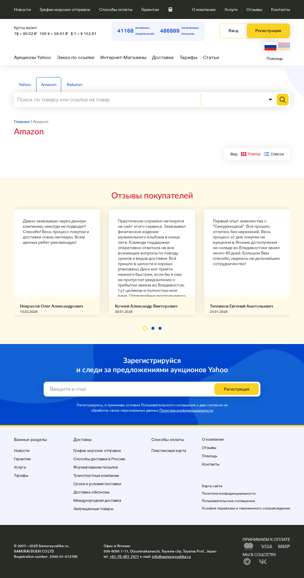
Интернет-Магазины (123, 57)
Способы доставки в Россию (99, 459)
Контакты (280, 9)
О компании (204, 9)
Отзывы (254, 9)
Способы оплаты (115, 9)
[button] (145, 328)
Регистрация (268, 30)
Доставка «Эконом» (91, 492)
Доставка (163, 57)
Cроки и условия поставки (97, 484)
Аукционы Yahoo (32, 57)
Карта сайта (212, 486)
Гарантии (150, 9)
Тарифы (188, 57)
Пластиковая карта (168, 450)
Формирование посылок (95, 467)
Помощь (275, 58)
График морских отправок (65, 9)
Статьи (211, 57)
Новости (22, 9)
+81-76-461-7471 (124, 557)
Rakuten (75, 84)
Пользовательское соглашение (228, 501)
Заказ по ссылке (75, 57)
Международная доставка (97, 500)
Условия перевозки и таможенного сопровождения (246, 508)
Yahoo (25, 84)
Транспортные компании (96, 475)
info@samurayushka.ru (171, 557)
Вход (233, 30)
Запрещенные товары (93, 509)
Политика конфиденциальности (186, 410)
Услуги (231, 9)
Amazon (48, 84)
